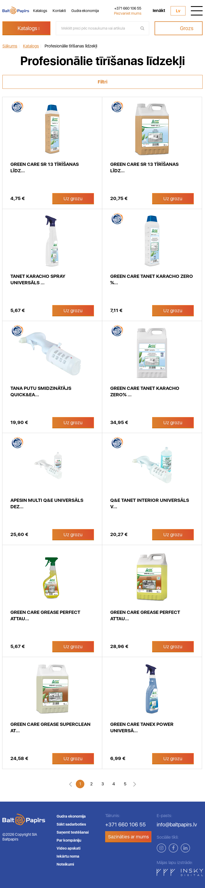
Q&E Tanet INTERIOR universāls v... (149, 503)
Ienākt (159, 11)
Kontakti (59, 11)
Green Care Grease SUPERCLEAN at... (50, 727)
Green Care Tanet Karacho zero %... (151, 279)
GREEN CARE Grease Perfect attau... (45, 615)
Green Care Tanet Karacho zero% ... (144, 391)
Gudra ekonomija (85, 11)
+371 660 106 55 (127, 8)
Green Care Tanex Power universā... (142, 727)
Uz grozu (73, 198)
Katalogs (40, 11)
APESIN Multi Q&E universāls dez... (46, 503)
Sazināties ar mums (128, 836)
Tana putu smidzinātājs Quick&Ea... (40, 391)
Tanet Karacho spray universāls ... (37, 279)
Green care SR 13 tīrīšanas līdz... (44, 167)
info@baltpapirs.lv (177, 824)
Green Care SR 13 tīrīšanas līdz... (144, 167)
